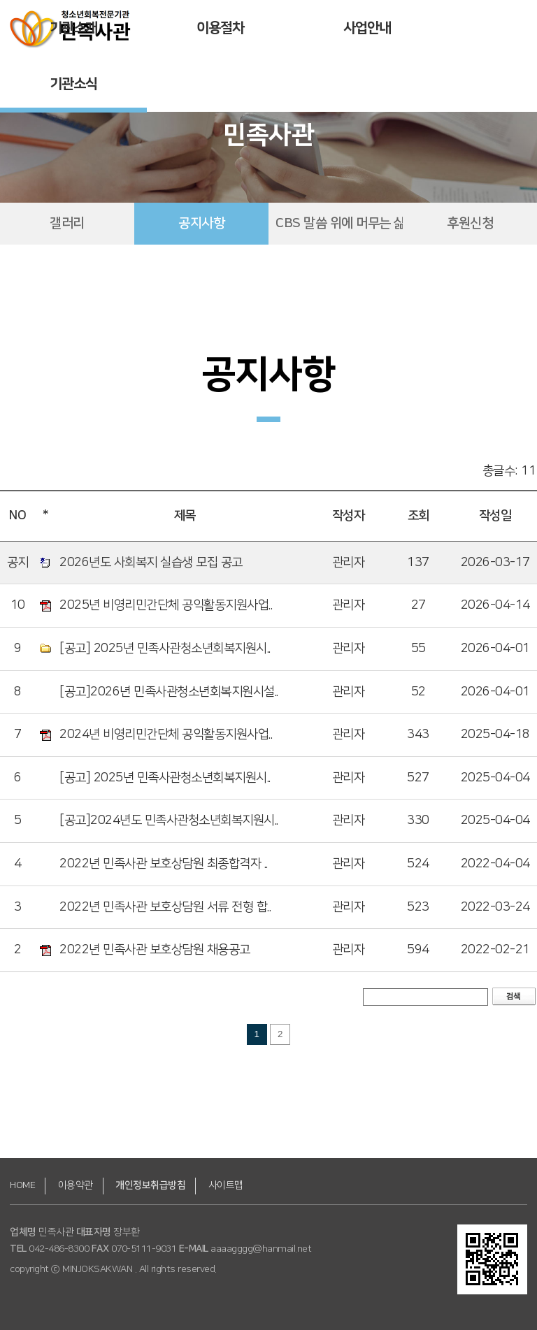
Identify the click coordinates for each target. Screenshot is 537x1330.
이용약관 (75, 1185)
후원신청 (470, 223)
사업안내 (367, 28)
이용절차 (220, 28)
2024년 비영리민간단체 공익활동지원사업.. (165, 735)
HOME (22, 1185)
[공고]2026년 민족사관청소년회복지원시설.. (168, 692)
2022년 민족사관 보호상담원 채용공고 (154, 950)
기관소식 (74, 84)
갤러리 (67, 223)
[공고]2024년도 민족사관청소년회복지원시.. (168, 820)
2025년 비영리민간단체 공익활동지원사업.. (165, 605)
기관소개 (74, 28)
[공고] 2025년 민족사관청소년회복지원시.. (165, 649)
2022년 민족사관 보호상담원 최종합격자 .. (163, 864)
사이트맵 (225, 1185)
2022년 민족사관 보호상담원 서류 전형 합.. (165, 907)
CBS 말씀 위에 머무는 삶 (339, 223)
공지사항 (201, 223)
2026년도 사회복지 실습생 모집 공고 (151, 563)
